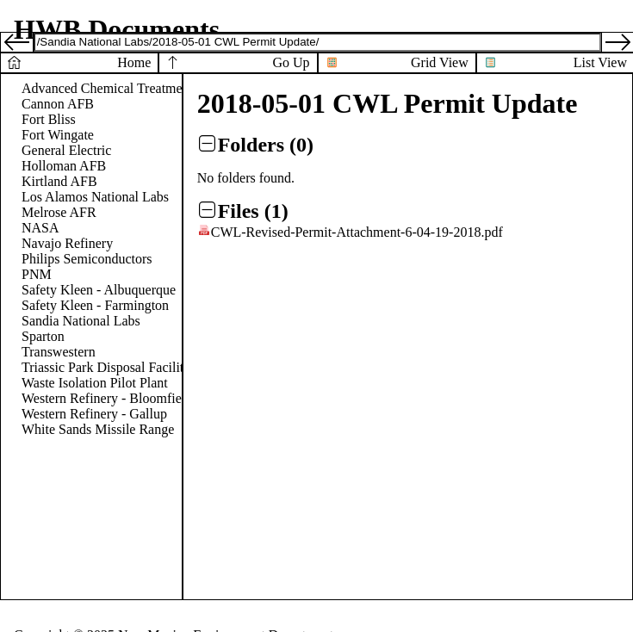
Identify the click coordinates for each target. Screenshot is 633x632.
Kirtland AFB (59, 181)
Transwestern (59, 351)
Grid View (440, 62)
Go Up (290, 62)
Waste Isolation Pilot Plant (95, 382)
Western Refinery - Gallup (94, 413)
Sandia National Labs (81, 320)
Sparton (43, 336)
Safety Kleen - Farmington (95, 305)
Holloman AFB (64, 165)
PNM (37, 274)
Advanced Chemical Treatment (107, 88)
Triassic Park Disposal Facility (106, 367)
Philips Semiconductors (87, 258)
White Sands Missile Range (98, 429)
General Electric (66, 150)
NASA (40, 227)
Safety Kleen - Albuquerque (99, 289)
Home (134, 62)
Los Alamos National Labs (95, 196)
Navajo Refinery (67, 243)
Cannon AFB (58, 103)
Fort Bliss (49, 119)
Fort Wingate (58, 134)
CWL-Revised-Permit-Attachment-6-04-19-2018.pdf (357, 232)
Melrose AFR (59, 212)
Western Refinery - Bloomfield (107, 398)
